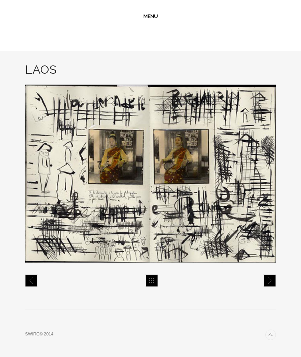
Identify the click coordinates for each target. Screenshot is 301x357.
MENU (150, 16)
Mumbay (31, 280)
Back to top (270, 335)
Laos (269, 280)
